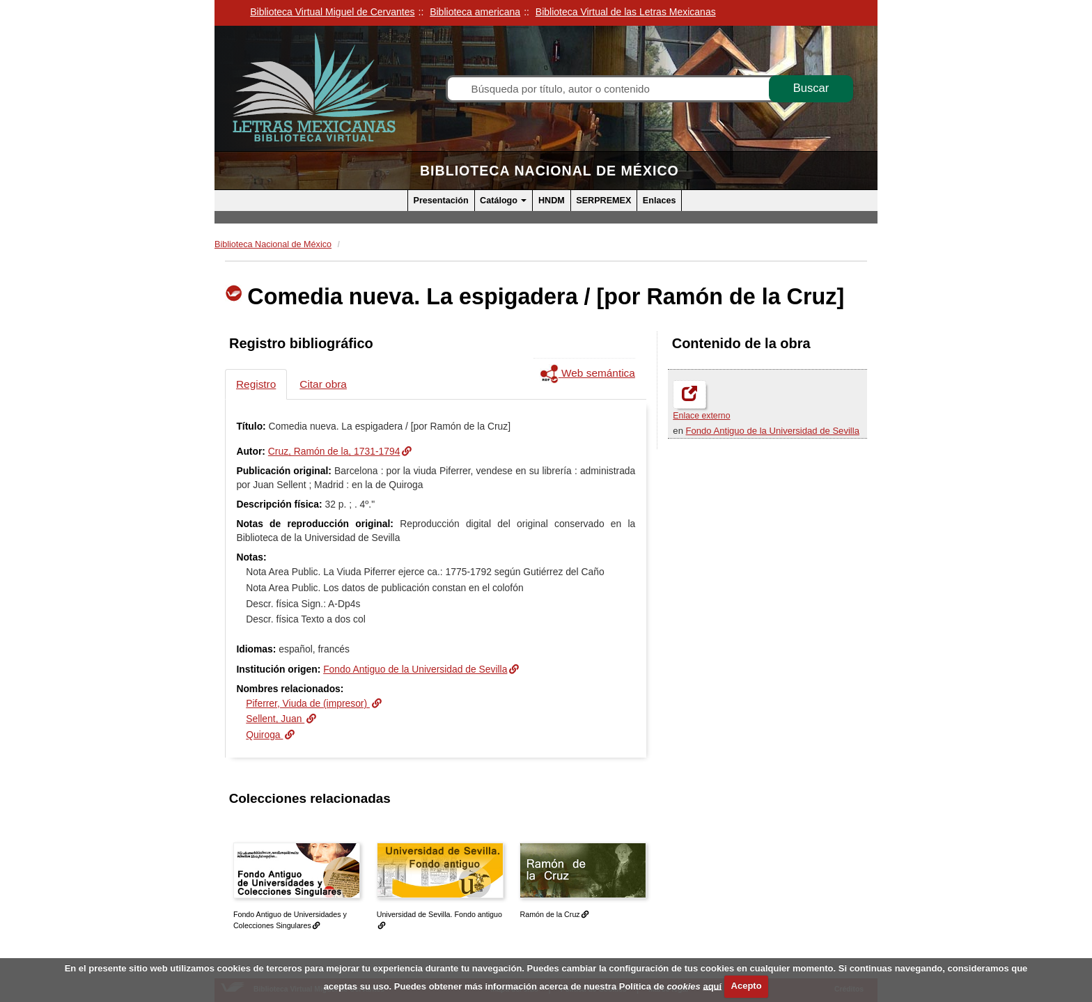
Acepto (746, 985)
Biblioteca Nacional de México (549, 170)
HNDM (551, 200)
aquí (712, 985)
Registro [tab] (256, 384)
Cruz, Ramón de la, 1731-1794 (334, 451)
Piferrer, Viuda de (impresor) (308, 703)
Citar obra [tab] (323, 384)
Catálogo (503, 200)
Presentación (441, 200)
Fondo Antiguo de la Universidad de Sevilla (772, 430)
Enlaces (659, 200)
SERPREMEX (603, 200)
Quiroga (264, 734)
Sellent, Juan (275, 718)
